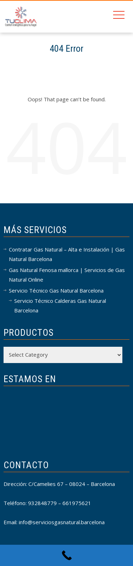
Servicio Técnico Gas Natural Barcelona (56, 290)
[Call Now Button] (66, 555)
